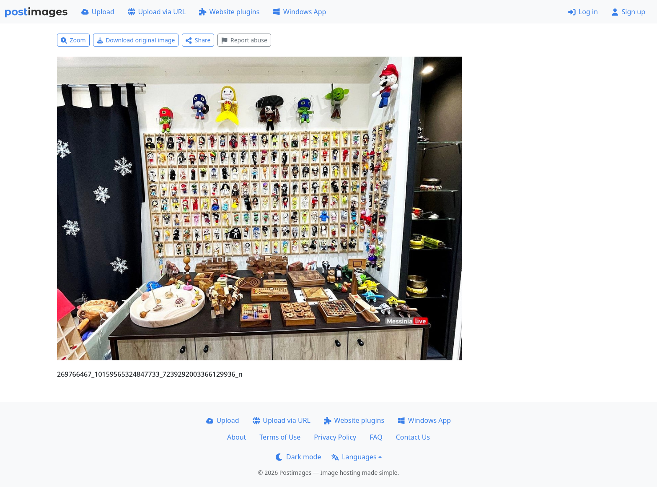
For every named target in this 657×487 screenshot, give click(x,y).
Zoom (73, 40)
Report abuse (244, 40)
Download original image (136, 40)
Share (198, 40)
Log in (583, 11)
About (236, 437)
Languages (353, 456)
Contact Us (413, 437)
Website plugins (229, 11)
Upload (97, 11)
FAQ (376, 437)
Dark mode (298, 456)
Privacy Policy (335, 437)
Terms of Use (279, 437)
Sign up (628, 11)
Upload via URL (157, 11)
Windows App (299, 11)
